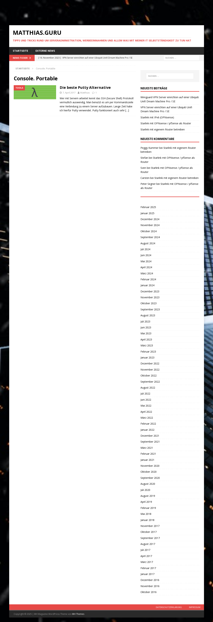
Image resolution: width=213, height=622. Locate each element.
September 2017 (150, 538)
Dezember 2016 (149, 580)
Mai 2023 (145, 333)
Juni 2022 (145, 399)
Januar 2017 (147, 574)
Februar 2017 (148, 568)
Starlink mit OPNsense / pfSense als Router (165, 123)
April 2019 (146, 501)
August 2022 (147, 387)
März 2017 (146, 562)
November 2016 (149, 586)
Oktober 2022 (148, 375)
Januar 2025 (147, 213)
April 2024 (146, 267)
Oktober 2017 (148, 532)
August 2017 (147, 544)
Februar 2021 (148, 453)
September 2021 (150, 441)
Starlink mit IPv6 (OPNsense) (157, 117)
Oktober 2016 (148, 592)
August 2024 (147, 243)
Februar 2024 (148, 279)
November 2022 (149, 369)
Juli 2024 (145, 249)
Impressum (194, 607)
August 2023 (147, 315)
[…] (127, 110)
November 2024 (149, 225)
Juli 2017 (145, 550)
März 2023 (146, 345)
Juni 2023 (145, 327)
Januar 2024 (147, 285)
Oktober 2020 (148, 471)
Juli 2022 (145, 393)
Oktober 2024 (148, 231)
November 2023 (149, 297)
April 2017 (146, 556)
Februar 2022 (148, 423)
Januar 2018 (147, 520)
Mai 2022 (145, 405)
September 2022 (150, 381)
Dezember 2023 (149, 291)
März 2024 (146, 273)
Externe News (45, 50)
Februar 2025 (148, 207)
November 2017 (149, 526)
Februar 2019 (148, 508)
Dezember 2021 (149, 435)
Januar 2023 (147, 357)
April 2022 (146, 411)
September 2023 (150, 309)
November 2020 (149, 465)
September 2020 (150, 478)
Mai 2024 (145, 261)
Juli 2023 (145, 321)
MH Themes (78, 614)
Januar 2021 (147, 460)
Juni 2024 (145, 255)
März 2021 (146, 447)
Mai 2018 (145, 514)
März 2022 (146, 417)
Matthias (85, 92)
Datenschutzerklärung (169, 607)
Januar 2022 (147, 429)
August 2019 (147, 496)
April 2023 (146, 339)
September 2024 (150, 237)
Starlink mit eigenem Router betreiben (162, 129)
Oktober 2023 (148, 303)
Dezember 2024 (149, 219)
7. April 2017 (69, 92)
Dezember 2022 (149, 363)
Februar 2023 (148, 351)
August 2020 (147, 483)
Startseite (20, 50)
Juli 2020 (145, 490)
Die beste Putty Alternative (85, 87)
